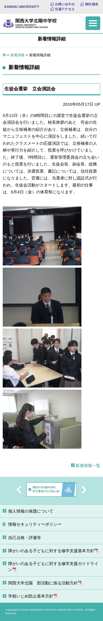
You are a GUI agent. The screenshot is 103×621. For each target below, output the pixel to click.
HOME (4, 55)
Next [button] (84, 489)
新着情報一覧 (88, 465)
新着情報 (17, 55)
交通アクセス (65, 9)
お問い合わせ (65, 4)
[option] (51, 490)
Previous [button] (18, 489)
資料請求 (91, 4)
